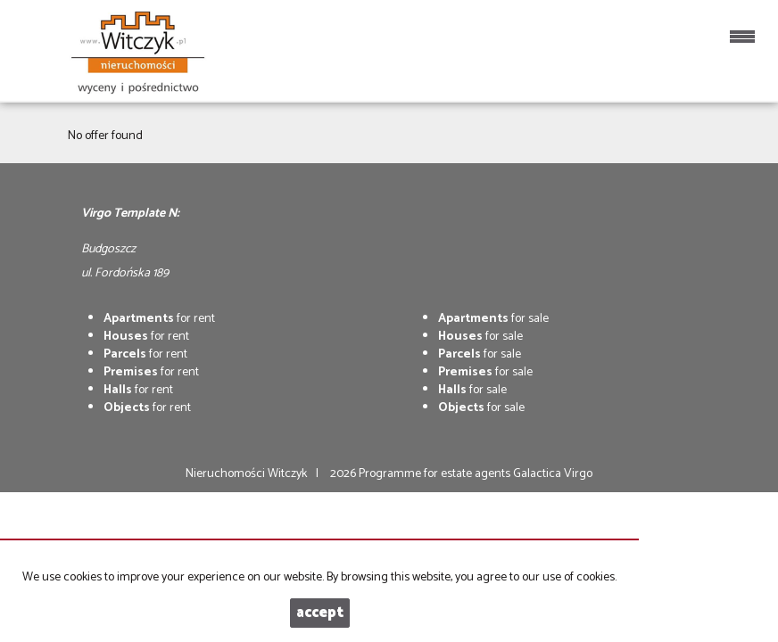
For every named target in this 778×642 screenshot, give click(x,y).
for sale (493, 319)
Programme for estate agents (436, 474)
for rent (159, 319)
